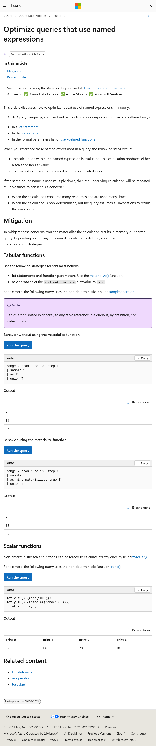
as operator (30, 133)
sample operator (121, 291)
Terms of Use (73, 740)
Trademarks (95, 740)
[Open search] (151, 6)
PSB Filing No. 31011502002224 (75, 727)
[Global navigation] (4, 6)
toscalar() (139, 556)
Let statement (22, 672)
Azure (8, 15)
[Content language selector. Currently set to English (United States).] (24, 716)
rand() (115, 566)
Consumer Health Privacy (39, 740)
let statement (28, 126)
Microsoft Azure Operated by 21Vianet (30, 733)
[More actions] (148, 15)
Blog (119, 733)
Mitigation (14, 71)
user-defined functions (77, 139)
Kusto (57, 15)
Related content (18, 77)
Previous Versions (99, 733)
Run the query (17, 345)
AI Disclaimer (73, 733)
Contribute (138, 733)
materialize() (99, 275)
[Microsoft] (78, 6)
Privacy (110, 727)
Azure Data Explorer (32, 15)
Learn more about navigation (106, 88)
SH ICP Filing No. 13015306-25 (24, 727)
